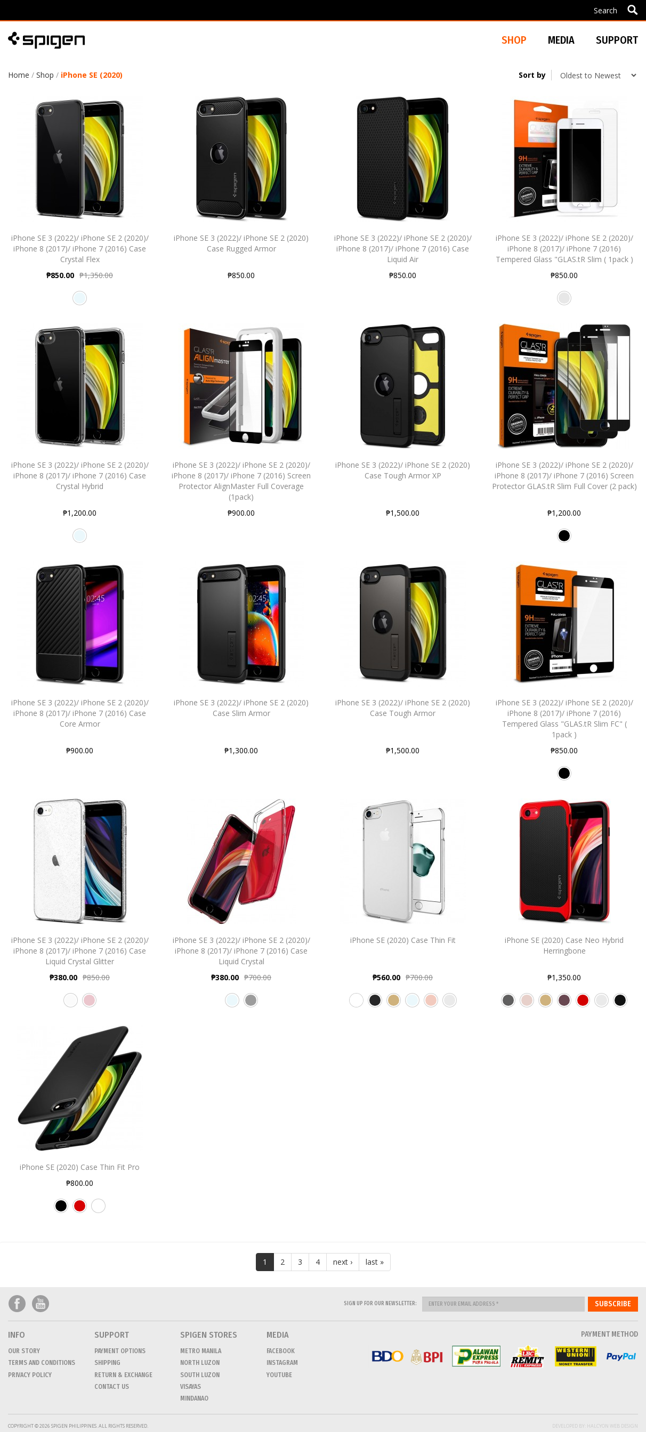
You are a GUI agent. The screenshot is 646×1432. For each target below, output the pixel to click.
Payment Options (120, 1351)
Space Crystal (250, 1004)
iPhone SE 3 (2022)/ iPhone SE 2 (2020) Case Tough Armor (402, 707)
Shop (45, 75)
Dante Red (583, 1004)
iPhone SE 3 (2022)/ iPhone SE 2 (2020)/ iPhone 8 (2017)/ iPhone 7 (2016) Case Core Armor (80, 713)
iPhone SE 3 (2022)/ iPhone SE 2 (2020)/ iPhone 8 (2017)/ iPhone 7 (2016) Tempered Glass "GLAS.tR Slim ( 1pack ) (564, 248)
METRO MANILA (200, 1351)
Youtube (40, 1304)
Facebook (17, 1304)
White (98, 1210)
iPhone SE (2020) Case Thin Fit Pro (80, 1167)
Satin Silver (449, 1004)
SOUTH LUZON (200, 1375)
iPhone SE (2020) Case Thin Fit (403, 940)
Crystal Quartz (70, 1004)
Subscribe (613, 1303)
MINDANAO (194, 1398)
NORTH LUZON (200, 1362)
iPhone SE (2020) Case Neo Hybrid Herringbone (564, 945)
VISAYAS (190, 1386)
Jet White (356, 1004)
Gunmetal (508, 1004)
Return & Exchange (123, 1375)
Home (18, 75)
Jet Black (375, 1004)
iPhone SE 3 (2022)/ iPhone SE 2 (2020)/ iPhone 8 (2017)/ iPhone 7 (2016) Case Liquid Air (403, 248)
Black (564, 539)
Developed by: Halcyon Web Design (595, 1425)
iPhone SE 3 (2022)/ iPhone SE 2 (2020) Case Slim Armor (241, 707)
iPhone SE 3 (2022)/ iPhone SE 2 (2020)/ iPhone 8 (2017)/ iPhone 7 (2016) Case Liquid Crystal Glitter (80, 950)
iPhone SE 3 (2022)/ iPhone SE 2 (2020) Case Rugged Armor (241, 243)
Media (561, 40)
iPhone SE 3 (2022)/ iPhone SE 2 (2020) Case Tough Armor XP (402, 470)
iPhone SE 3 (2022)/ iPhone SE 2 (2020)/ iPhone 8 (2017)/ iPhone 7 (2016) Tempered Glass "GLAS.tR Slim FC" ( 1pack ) (564, 718)
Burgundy (564, 1004)
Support (617, 40)
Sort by (532, 75)
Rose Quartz (89, 1004)
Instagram (282, 1362)
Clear (564, 302)
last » (375, 1262)
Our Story (24, 1351)
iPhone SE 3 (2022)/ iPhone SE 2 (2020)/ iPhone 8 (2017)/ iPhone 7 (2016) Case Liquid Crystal (241, 950)
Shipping (107, 1362)
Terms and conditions (41, 1362)
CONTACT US (111, 1386)
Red (79, 1210)
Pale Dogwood (527, 1004)
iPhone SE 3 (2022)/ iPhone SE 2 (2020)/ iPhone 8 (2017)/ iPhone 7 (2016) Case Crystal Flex (80, 248)
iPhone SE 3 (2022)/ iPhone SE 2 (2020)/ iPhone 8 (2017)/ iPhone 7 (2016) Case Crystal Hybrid (80, 475)
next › (342, 1262)
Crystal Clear (79, 302)
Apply (632, 9)
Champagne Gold (393, 1004)
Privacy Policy (30, 1375)
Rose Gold (431, 1004)
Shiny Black (620, 1004)
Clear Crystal (232, 1004)
